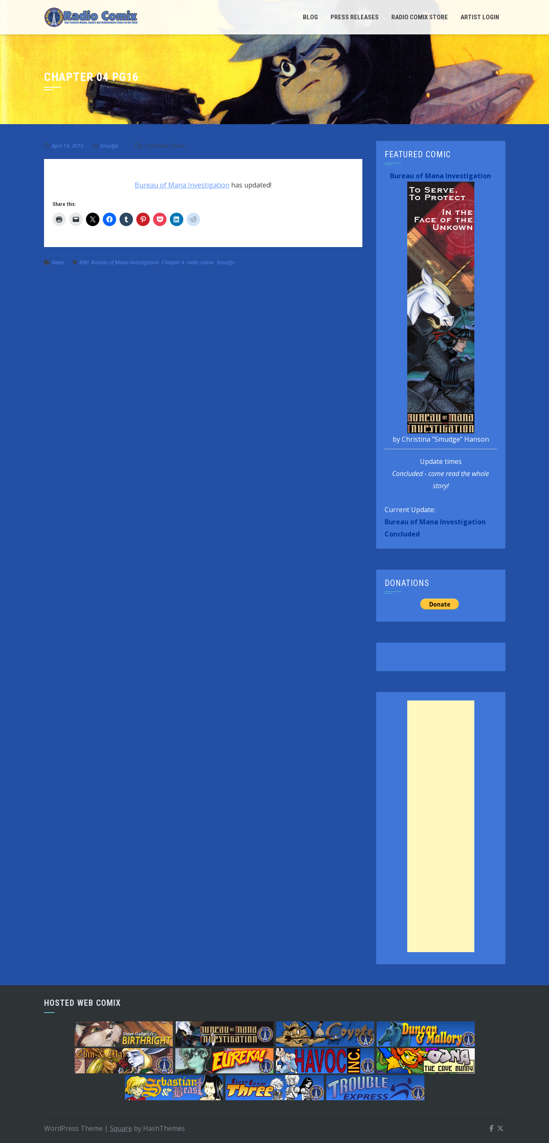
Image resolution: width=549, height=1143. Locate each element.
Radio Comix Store (419, 17)
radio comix (200, 262)
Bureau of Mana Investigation (182, 185)
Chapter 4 (172, 262)
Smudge (109, 145)
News (58, 262)
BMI (83, 262)
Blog (310, 17)
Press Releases (354, 17)
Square (121, 1128)
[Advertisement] (440, 826)
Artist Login (480, 17)
